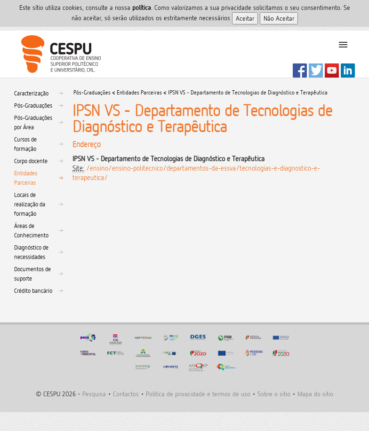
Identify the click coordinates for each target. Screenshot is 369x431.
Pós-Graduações (33, 105)
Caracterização (31, 93)
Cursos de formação (25, 143)
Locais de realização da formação (29, 204)
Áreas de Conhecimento (31, 230)
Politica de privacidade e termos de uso (198, 394)
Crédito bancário (33, 290)
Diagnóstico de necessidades (31, 251)
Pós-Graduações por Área (33, 122)
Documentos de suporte (32, 273)
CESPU (57, 54)
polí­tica (141, 7)
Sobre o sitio (273, 394)
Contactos (126, 394)
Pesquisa (94, 394)
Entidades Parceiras (25, 177)
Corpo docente (31, 161)
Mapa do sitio (315, 394)
